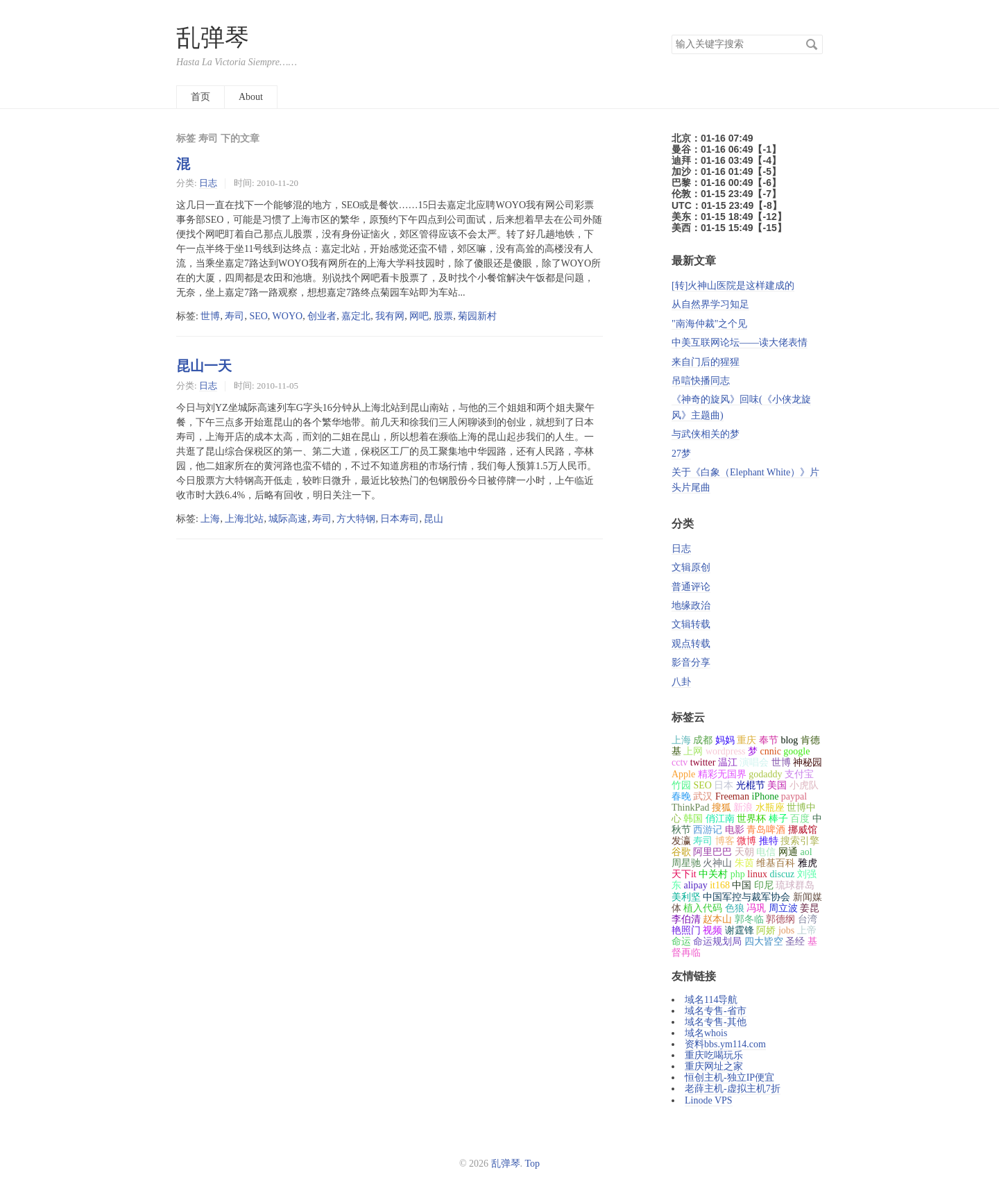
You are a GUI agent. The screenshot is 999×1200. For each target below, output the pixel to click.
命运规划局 (717, 941)
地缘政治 (691, 605)
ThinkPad (690, 807)
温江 (727, 762)
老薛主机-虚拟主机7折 (732, 1088)
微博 (746, 841)
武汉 (702, 796)
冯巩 (756, 908)
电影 (734, 830)
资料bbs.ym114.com (725, 1044)
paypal (794, 796)
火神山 (717, 863)
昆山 (433, 519)
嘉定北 (355, 316)
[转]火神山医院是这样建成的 (733, 285)
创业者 (321, 316)
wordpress (726, 751)
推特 (768, 841)
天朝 (744, 852)
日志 (208, 183)
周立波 (783, 908)
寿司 (234, 316)
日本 (723, 785)
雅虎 (807, 863)
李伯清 (686, 919)
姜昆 (809, 908)
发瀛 (681, 841)
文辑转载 (691, 624)
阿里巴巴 (712, 852)
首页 (200, 97)
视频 (712, 930)
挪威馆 (802, 830)
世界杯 (751, 818)
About (251, 97)
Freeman (732, 796)
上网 (693, 751)
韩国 (693, 818)
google (796, 751)
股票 (443, 316)
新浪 (743, 807)
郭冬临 (749, 919)
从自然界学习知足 (710, 304)
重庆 (746, 740)
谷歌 (681, 852)
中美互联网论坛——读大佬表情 (740, 342)
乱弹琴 (212, 37)
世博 (210, 316)
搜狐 (721, 807)
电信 (766, 852)
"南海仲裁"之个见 (709, 324)
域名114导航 (711, 1000)
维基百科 (775, 863)
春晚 (681, 796)
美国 (777, 785)
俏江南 (720, 818)
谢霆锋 (739, 930)
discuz (782, 874)
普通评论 (691, 587)
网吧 (419, 316)
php (738, 874)
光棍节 (750, 785)
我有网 (389, 316)
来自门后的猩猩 (706, 362)
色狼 (734, 908)
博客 (725, 841)
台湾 (807, 919)
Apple (683, 774)
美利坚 (686, 897)
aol (806, 852)
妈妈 (725, 740)
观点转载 (691, 644)
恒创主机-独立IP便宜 (729, 1077)
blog (789, 740)
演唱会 (754, 762)
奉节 (768, 740)
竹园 (681, 785)
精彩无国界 (722, 774)
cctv (680, 762)
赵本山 (717, 919)
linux (757, 874)
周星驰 (686, 863)
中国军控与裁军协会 (746, 897)
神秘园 (807, 762)
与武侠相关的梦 (706, 434)
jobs (786, 930)
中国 (741, 885)
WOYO (288, 316)
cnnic (770, 751)
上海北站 (244, 519)
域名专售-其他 (715, 1022)
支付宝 (799, 774)
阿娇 (766, 930)
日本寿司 (399, 519)
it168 (720, 885)
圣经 (795, 941)
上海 (210, 519)
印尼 (764, 885)
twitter (703, 762)
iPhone (764, 796)
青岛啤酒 (765, 830)
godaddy (765, 774)
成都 (702, 740)
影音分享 (691, 662)
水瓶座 (770, 807)
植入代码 (702, 908)
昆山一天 (204, 365)
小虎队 (804, 785)
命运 (681, 941)
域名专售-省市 (715, 1011)
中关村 (713, 874)
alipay (695, 885)
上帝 (807, 930)
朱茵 (744, 863)
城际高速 (287, 519)
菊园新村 (477, 316)
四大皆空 (763, 941)
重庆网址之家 (714, 1066)
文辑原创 (691, 567)
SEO (258, 316)
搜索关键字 (671, 34)
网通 (788, 852)
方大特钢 (355, 519)
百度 (800, 818)
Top (532, 1163)
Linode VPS (709, 1100)
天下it (684, 874)
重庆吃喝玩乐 (714, 1055)
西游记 (707, 830)
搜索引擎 (799, 841)
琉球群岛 (795, 885)
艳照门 (686, 930)
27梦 (681, 453)
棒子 (778, 818)
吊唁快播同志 (701, 380)
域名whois (706, 1033)
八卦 (681, 682)
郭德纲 (780, 919)
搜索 (811, 44)
